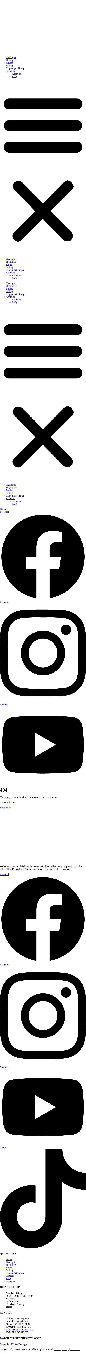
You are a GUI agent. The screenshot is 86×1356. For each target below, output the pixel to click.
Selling (9, 65)
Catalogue (11, 57)
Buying (9, 63)
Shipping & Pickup (15, 68)
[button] (43, 167)
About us (10, 71)
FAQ (14, 76)
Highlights (11, 60)
